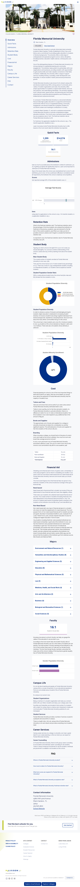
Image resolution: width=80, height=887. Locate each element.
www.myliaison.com (10, 873)
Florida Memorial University (25, 34)
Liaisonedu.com (63, 844)
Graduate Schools (28, 847)
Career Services (13, 77)
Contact (10, 85)
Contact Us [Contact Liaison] (70, 877)
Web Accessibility (12, 843)
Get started (68, 825)
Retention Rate (13, 51)
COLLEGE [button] (38, 46)
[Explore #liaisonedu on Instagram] (9, 878)
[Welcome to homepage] (13, 871)
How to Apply (27, 856)
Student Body (13, 55)
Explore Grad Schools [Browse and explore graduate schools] (32, 884)
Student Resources (29, 850)
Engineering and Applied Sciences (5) (48, 561)
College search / (11, 34)
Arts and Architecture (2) (44, 594)
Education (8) (40, 568)
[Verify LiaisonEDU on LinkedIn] (15, 878)
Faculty (10, 70)
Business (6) (39, 601)
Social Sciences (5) (42, 614)
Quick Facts (12, 44)
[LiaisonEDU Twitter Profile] (7, 878)
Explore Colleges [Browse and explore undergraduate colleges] (49, 884)
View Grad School (49, 46)
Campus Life (12, 74)
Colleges (26, 844)
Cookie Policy (10, 846)
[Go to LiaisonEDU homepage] (7, 2)
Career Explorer (27, 853)
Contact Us (44, 844)
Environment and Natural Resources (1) (49, 548)
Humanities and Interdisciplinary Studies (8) (50, 555)
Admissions (12, 47)
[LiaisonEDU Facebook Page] (12, 878)
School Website (39, 808)
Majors (10, 66)
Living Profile (62, 847)
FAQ (9, 81)
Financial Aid (12, 62)
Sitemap (25, 859)
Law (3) (37, 581)
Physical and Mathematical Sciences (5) (49, 574)
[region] (40, 418)
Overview (11, 40)
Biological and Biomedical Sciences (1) (49, 607)
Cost (9, 59)
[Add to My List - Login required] (73, 34)
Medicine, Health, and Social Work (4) (48, 588)
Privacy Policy (11, 841)
